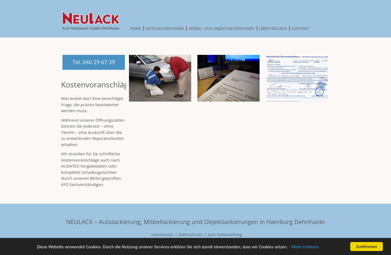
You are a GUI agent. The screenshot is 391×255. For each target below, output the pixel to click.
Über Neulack (273, 28)
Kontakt (300, 28)
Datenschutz (190, 234)
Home (135, 28)
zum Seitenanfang (225, 234)
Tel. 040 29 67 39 (93, 62)
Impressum (162, 234)
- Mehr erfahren (304, 248)
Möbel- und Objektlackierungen (221, 28)
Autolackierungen (165, 28)
